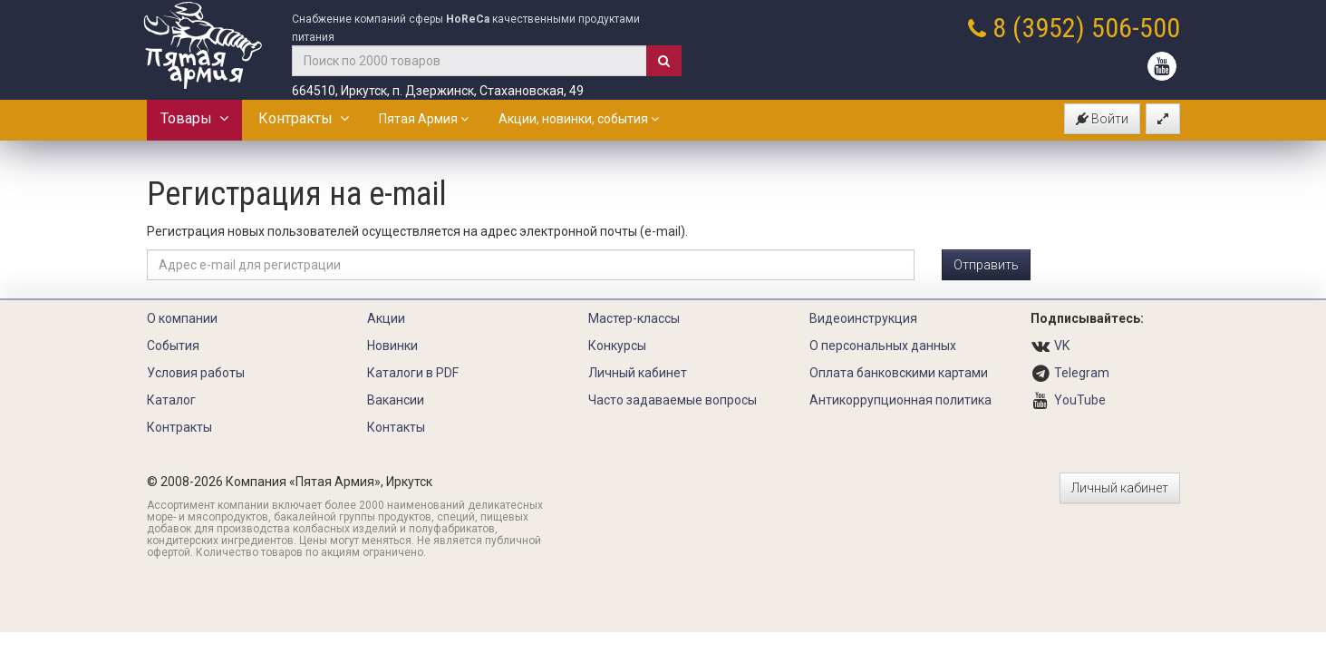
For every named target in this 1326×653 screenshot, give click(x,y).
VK (1062, 345)
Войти (1102, 119)
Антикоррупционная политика (900, 400)
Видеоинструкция (863, 318)
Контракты (303, 118)
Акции (386, 318)
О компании (182, 318)
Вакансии (395, 400)
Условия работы (196, 372)
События (173, 345)
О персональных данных (882, 345)
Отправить (986, 265)
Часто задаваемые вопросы (672, 400)
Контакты (396, 427)
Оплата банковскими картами (898, 372)
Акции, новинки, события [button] (578, 119)
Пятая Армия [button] (424, 119)
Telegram (1081, 372)
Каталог (171, 400)
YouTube (1080, 400)
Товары (194, 118)
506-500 (1135, 28)
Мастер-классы (634, 318)
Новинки (392, 345)
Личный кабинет (637, 372)
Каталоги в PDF (413, 372)
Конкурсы (617, 345)
